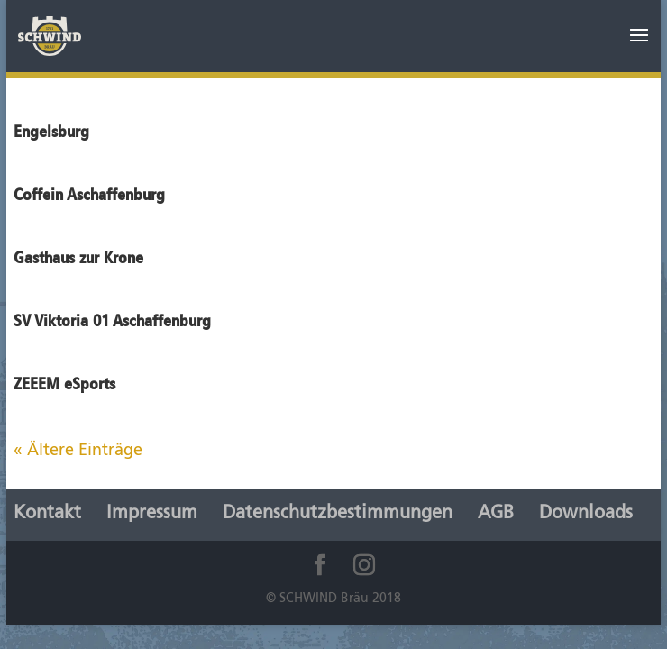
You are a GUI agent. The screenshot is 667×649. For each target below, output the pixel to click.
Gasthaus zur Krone (78, 257)
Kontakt (47, 514)
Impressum (151, 514)
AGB (496, 514)
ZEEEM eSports (64, 383)
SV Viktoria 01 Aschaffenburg (112, 320)
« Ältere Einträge (78, 451)
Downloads (586, 514)
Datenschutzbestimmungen (337, 514)
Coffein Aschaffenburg (89, 194)
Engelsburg (51, 131)
